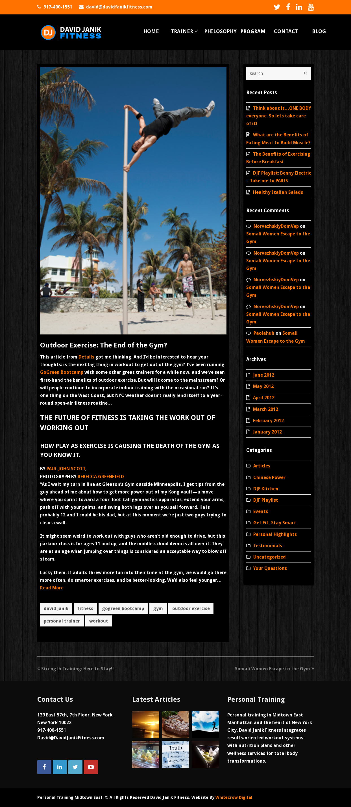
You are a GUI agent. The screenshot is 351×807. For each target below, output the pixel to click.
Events (260, 511)
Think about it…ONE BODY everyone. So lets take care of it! (278, 116)
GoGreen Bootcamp (61, 372)
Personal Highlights (275, 534)
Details (86, 357)
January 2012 (267, 432)
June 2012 (263, 375)
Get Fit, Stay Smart (274, 522)
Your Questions (270, 568)
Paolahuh (264, 333)
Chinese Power (269, 477)
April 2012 (263, 397)
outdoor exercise (191, 608)
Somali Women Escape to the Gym (274, 668)
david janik (56, 608)
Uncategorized (269, 557)
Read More (52, 588)
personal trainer (62, 621)
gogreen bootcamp (123, 608)
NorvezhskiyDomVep (276, 226)
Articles (261, 466)
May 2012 (263, 386)
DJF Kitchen (265, 489)
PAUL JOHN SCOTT (66, 468)
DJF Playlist (265, 500)
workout (98, 621)
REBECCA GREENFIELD (101, 476)
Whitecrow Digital (233, 797)
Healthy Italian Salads (278, 192)
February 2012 (268, 420)
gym (158, 608)
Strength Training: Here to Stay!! (75, 668)
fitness (85, 608)
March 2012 (265, 409)
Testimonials (267, 545)
